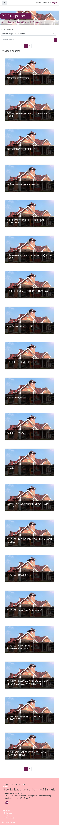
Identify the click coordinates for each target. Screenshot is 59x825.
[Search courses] (28, 40)
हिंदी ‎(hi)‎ (6, 816)
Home (3, 22)
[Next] (33, 46)
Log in (54, 3)
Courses (11, 22)
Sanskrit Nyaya (22, 22)
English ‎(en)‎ (6, 811)
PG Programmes (36, 22)
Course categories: (7, 30)
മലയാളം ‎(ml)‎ (9, 818)
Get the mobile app (8, 822)
